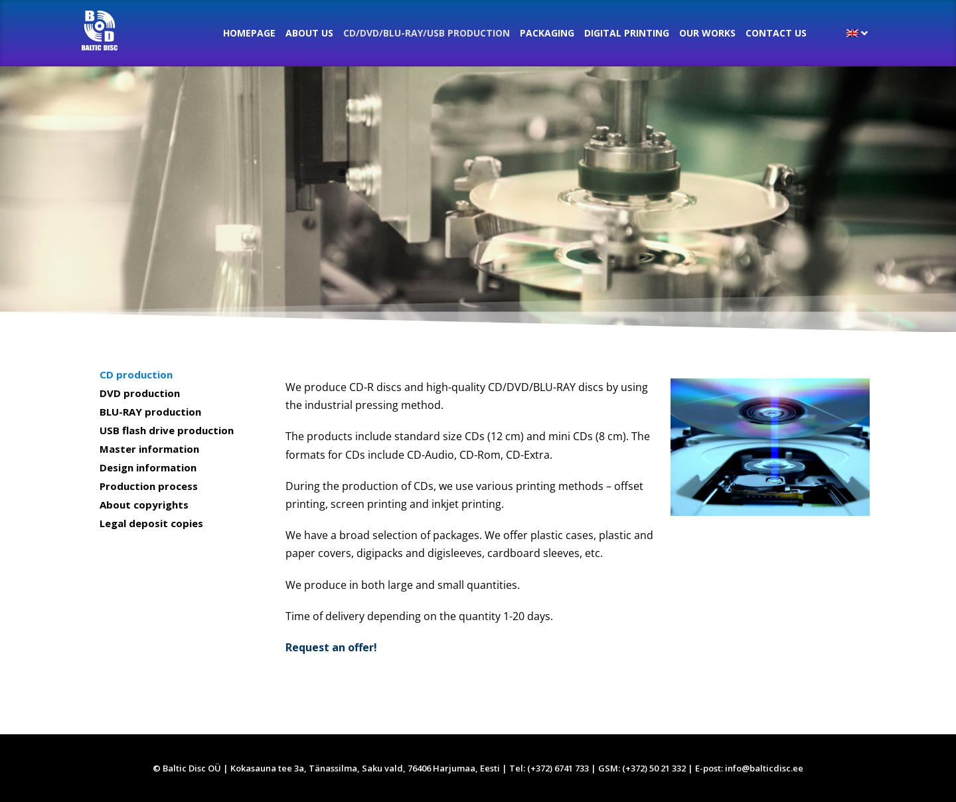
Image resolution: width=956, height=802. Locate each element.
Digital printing (626, 33)
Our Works (707, 33)
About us (309, 33)
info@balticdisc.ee (764, 768)
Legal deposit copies (151, 523)
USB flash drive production (167, 430)
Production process (149, 486)
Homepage (249, 33)
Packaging (547, 33)
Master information (149, 448)
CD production (136, 374)
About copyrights (144, 504)
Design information (148, 467)
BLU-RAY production (150, 411)
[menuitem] (857, 33)
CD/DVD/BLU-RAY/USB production (426, 33)
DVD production (140, 393)
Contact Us (776, 33)
